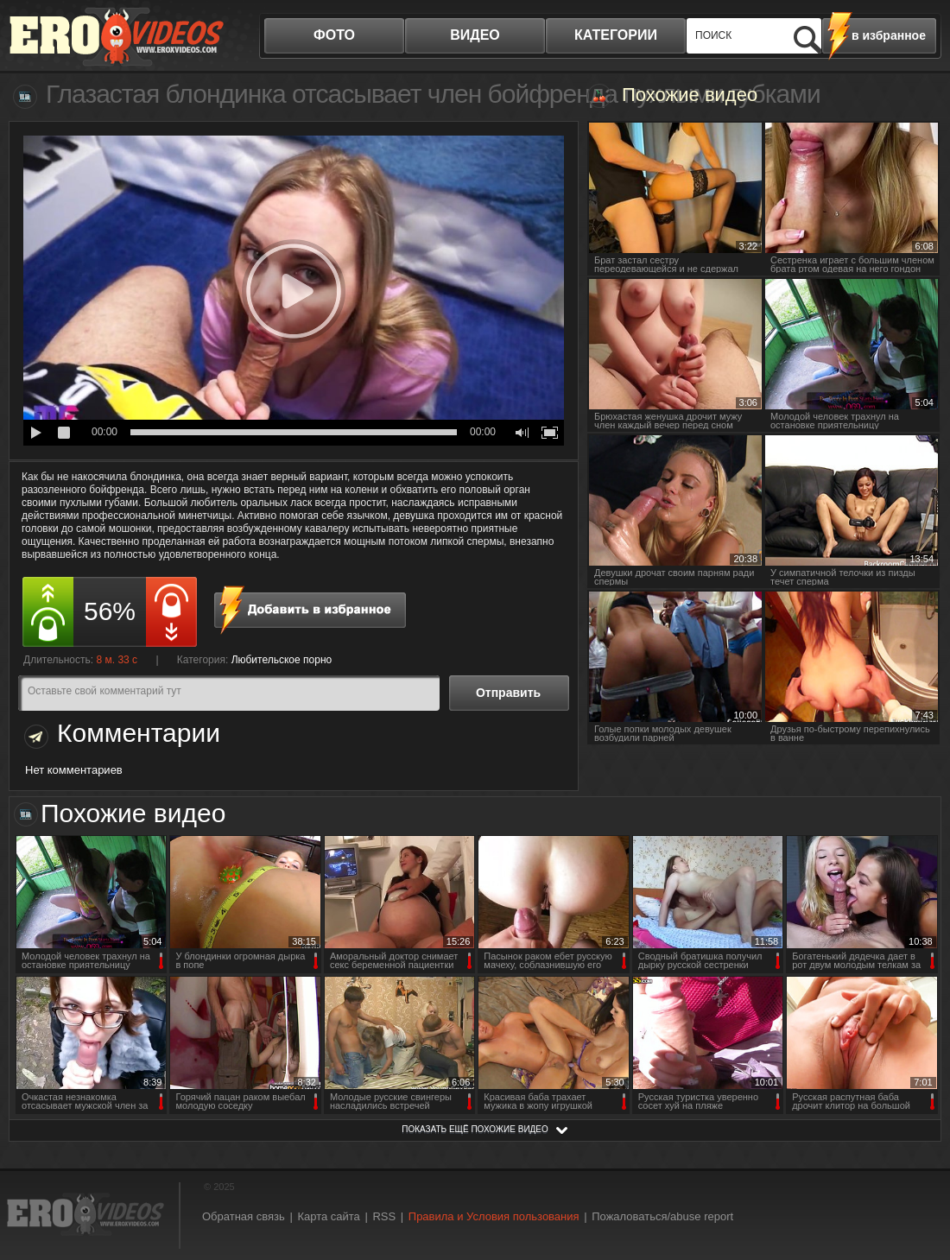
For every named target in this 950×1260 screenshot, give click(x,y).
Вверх (917, 1183)
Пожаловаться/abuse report (662, 1216)
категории (615, 35)
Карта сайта (328, 1216)
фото (334, 35)
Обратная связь (243, 1216)
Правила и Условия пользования (494, 1216)
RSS (384, 1216)
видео (475, 35)
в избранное (889, 35)
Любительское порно (281, 660)
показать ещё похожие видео (475, 1129)
